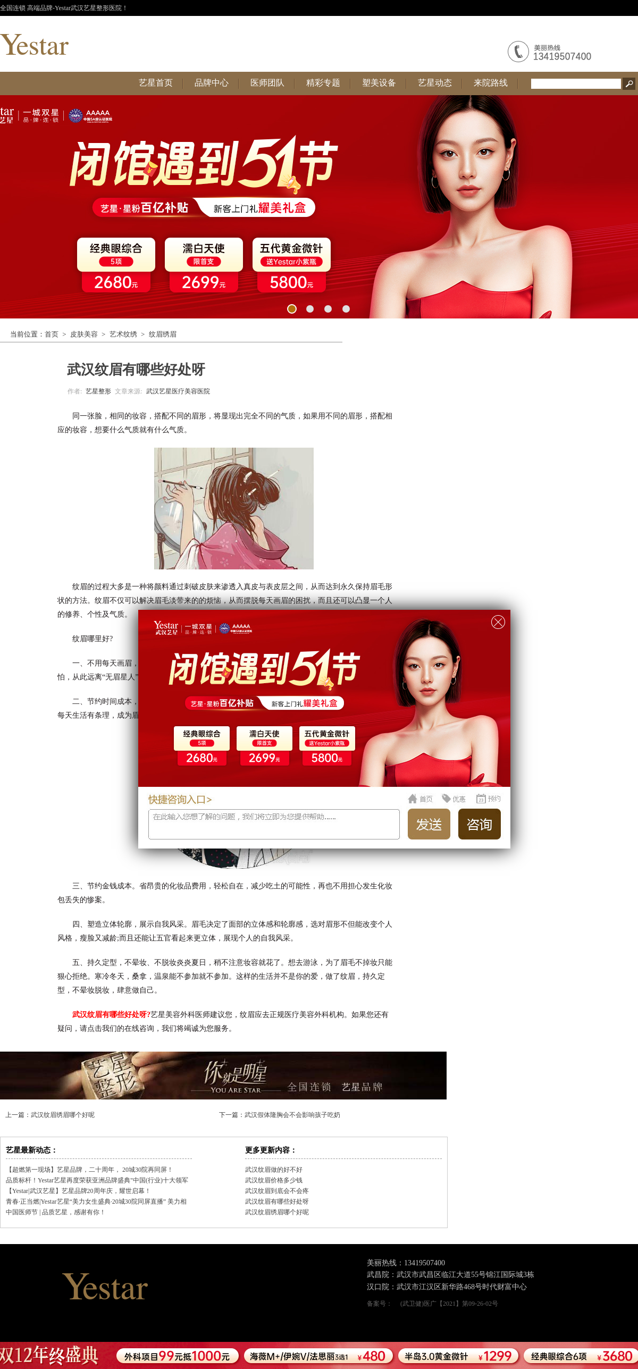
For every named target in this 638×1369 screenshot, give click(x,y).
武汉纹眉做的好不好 (274, 1169)
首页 (51, 334)
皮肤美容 (84, 334)
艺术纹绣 (123, 334)
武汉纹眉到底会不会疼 (277, 1191)
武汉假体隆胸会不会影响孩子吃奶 (292, 1115)
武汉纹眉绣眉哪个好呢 (63, 1115)
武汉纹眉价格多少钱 (274, 1180)
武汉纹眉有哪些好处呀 (277, 1201)
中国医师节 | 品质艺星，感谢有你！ (56, 1212)
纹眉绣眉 (163, 334)
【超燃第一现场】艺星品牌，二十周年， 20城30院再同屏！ (89, 1169)
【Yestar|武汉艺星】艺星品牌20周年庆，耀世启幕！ (78, 1191)
